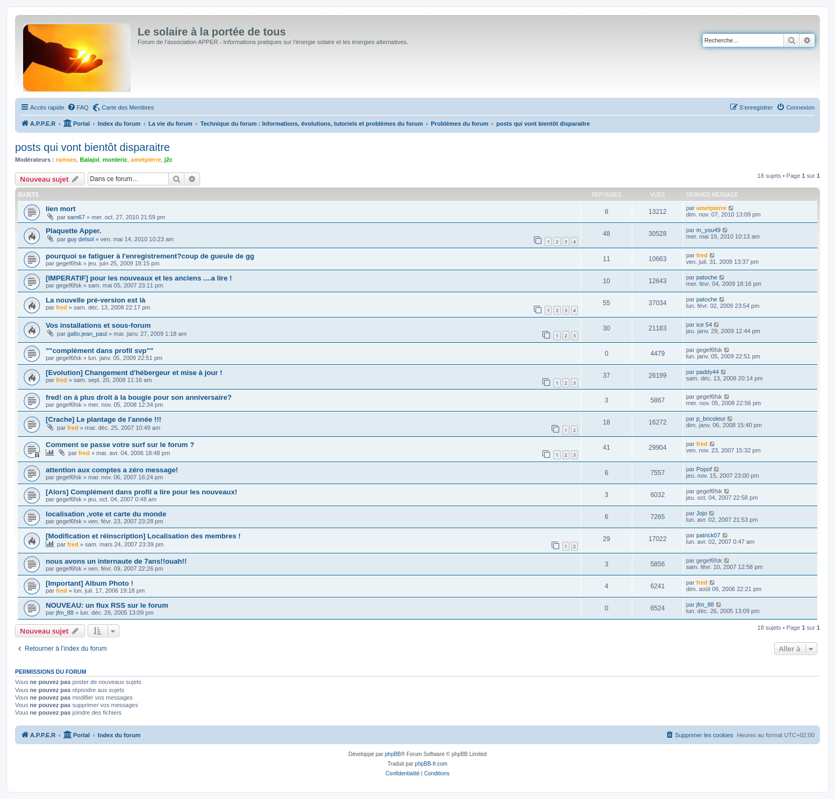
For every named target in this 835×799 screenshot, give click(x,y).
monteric (115, 159)
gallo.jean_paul (87, 333)
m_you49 (708, 230)
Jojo (701, 513)
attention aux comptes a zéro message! (112, 470)
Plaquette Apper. (74, 231)
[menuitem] (78, 107)
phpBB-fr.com (431, 764)
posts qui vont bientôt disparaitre (92, 147)
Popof (704, 469)
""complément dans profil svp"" (99, 351)
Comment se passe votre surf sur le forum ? (120, 445)
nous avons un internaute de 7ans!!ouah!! (116, 561)
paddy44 (707, 372)
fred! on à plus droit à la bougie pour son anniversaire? (139, 397)
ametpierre (146, 159)
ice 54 (704, 324)
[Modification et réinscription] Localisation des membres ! (143, 536)
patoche (706, 277)
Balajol (89, 159)
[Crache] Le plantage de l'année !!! (103, 419)
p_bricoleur (710, 418)
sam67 (76, 217)
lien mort (61, 209)
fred (702, 255)
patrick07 (708, 535)
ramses (66, 159)
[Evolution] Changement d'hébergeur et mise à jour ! (134, 373)
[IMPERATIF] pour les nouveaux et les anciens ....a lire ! (139, 278)
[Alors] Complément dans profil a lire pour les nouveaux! (141, 492)
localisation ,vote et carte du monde (106, 514)
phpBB (393, 754)
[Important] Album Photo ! (89, 583)
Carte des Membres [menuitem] (128, 107)
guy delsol (80, 239)
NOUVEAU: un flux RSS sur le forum (107, 605)
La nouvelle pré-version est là (95, 300)
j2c (169, 159)
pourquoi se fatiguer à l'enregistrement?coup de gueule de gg (150, 256)
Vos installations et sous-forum (98, 325)
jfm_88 (65, 612)
